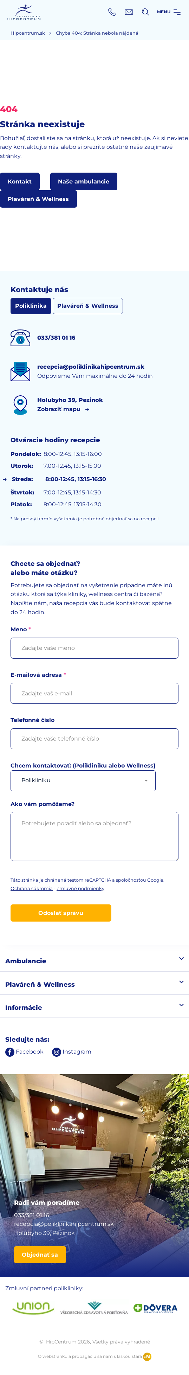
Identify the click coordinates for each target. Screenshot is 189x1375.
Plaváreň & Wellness (87, 306)
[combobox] (83, 780)
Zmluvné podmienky (80, 888)
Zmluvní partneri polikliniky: (44, 1288)
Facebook (24, 1051)
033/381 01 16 (31, 1215)
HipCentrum (23, 12)
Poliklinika (31, 306)
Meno (94, 638)
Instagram (71, 1051)
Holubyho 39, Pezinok (44, 1233)
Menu (169, 11)
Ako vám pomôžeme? (94, 833)
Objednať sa (40, 1254)
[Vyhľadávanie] (145, 11)
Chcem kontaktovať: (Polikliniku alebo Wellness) (83, 773)
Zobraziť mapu (58, 409)
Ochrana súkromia (32, 888)
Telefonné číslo (94, 729)
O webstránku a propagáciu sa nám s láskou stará (94, 1357)
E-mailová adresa (94, 684)
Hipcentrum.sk (28, 33)
